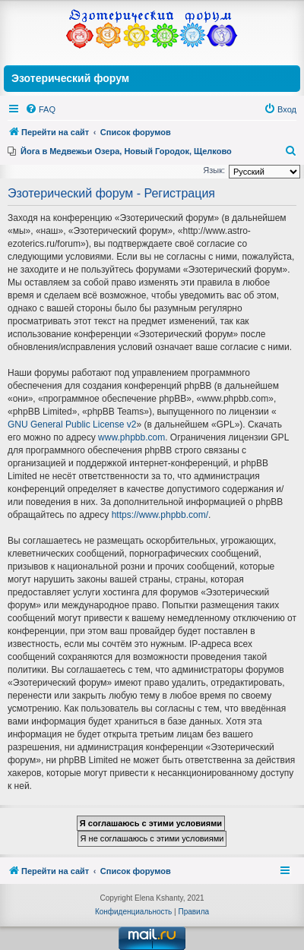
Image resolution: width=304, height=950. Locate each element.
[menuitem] (40, 109)
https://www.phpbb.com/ (160, 515)
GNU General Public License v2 (72, 424)
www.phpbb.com (131, 437)
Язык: (214, 170)
